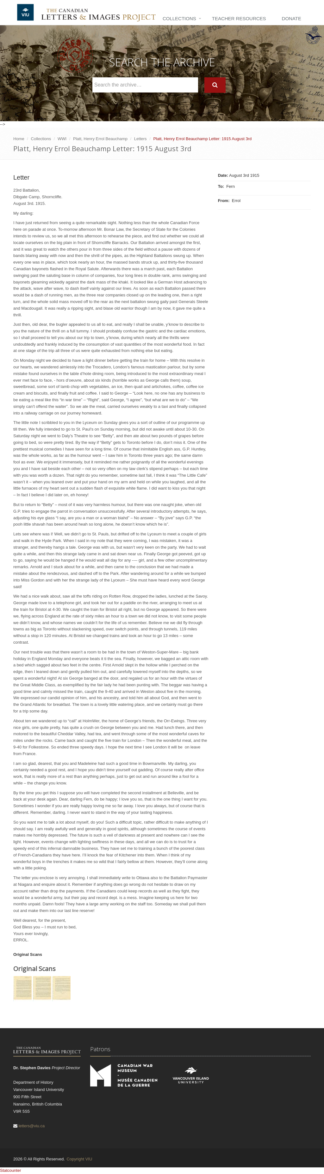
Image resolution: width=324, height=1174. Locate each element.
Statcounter (10, 1170)
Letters (140, 138)
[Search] (215, 85)
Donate (291, 18)
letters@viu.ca (32, 1125)
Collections (179, 18)
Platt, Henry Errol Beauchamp (100, 138)
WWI (62, 138)
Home (18, 138)
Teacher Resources (239, 18)
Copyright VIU (79, 1159)
